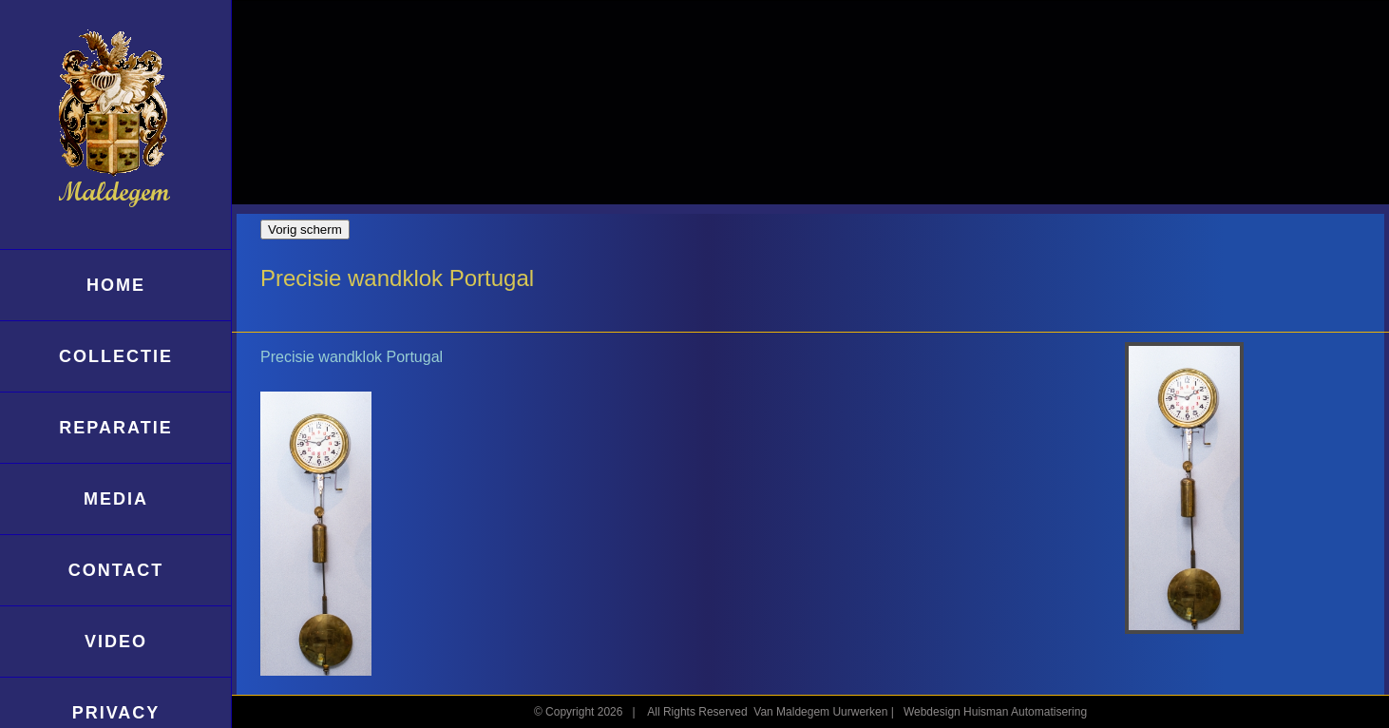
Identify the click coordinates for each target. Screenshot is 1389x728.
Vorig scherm (305, 229)
